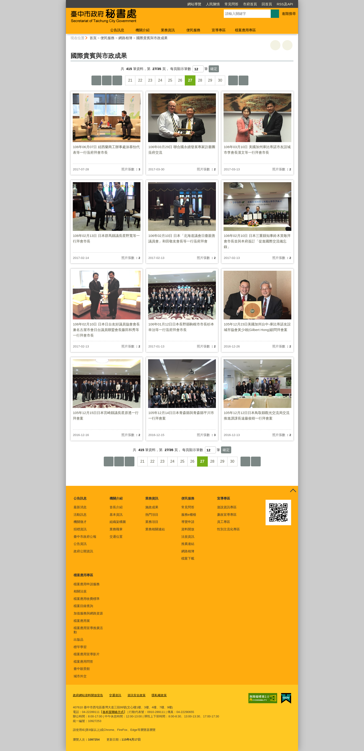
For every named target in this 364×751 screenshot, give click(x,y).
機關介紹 (143, 30)
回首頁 (267, 4)
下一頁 (233, 80)
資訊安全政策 (136, 695)
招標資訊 (80, 529)
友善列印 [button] (275, 45)
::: (63, 2)
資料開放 (187, 529)
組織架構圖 (118, 522)
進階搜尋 (289, 14)
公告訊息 (117, 30)
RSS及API (285, 4)
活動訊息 (80, 514)
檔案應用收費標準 (87, 599)
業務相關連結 (155, 529)
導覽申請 (187, 522)
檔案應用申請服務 (87, 584)
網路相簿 (125, 38)
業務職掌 (116, 529)
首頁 (93, 38)
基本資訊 (116, 514)
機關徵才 (80, 522)
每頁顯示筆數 (180, 69)
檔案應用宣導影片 (87, 654)
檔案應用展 (82, 621)
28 (200, 80)
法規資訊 (187, 536)
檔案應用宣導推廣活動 (88, 630)
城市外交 (80, 676)
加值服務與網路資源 (88, 613)
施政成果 (151, 507)
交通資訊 (115, 695)
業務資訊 (168, 30)
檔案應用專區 (245, 30)
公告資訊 (80, 544)
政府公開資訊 (83, 551)
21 (130, 80)
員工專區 (223, 522)
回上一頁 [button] (287, 45)
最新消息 (80, 507)
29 (210, 80)
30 (220, 80)
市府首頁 (250, 4)
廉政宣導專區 (227, 514)
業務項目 (151, 522)
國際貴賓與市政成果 (152, 38)
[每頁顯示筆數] (198, 68)
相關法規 (80, 591)
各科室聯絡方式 (113, 712)
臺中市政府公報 (85, 536)
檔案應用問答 (83, 661)
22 (140, 80)
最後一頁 (243, 80)
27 (190, 80)
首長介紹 (116, 507)
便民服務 (193, 30)
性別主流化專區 (228, 529)
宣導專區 (219, 30)
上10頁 (117, 80)
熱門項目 (151, 514)
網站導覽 (194, 4)
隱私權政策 (159, 695)
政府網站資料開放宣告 (88, 695)
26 (180, 80)
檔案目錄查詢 (83, 606)
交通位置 (116, 536)
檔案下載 (187, 558)
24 (160, 80)
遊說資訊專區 (227, 507)
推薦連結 (187, 544)
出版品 (78, 639)
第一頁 (96, 80)
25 (170, 80)
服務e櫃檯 (188, 514)
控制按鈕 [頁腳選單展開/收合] (293, 491)
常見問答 (231, 4)
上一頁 (107, 80)
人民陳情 (213, 4)
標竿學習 (80, 647)
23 (150, 80)
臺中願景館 (82, 669)
